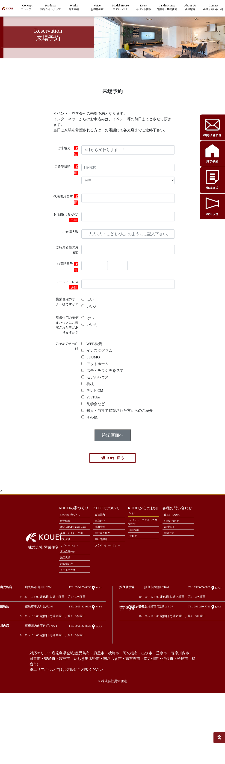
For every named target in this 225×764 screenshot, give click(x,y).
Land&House (166, 10)
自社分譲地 (102, 584)
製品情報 (67, 563)
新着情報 (136, 573)
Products (50, 10)
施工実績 (67, 610)
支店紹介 (101, 563)
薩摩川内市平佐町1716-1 (54, 690)
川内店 (4, 690)
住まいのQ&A (174, 556)
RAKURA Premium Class (72, 572)
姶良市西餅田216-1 (170, 644)
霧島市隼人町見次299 (52, 667)
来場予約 (171, 577)
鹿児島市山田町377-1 (52, 644)
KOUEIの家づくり (73, 556)
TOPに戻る (112, 496)
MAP (99, 646)
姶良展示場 (126, 644)
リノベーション (71, 596)
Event (144, 8)
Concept (27, 8)
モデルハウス (70, 625)
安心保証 (67, 589)
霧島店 (4, 667)
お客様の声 (68, 617)
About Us (190, 8)
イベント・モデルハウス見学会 (142, 564)
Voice (97, 8)
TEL (84, 645)
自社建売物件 (104, 577)
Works (74, 8)
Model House (120, 8)
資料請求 (171, 570)
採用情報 (101, 570)
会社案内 (101, 556)
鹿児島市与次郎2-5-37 (172, 667)
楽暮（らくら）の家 (74, 582)
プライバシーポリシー (108, 594)
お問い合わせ (174, 563)
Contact (213, 10)
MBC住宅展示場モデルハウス (137, 668)
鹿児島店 (6, 644)
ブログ (134, 580)
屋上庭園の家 (70, 603)
